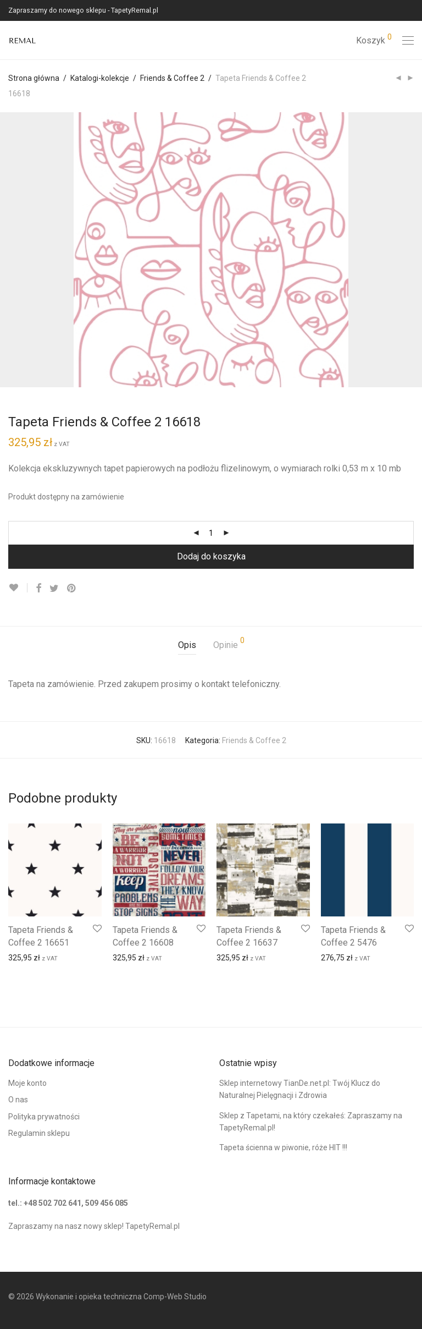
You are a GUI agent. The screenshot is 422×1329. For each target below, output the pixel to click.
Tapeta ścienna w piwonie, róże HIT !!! (283, 1147)
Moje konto (27, 1083)
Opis (187, 645)
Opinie (229, 643)
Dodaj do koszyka (211, 556)
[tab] (187, 645)
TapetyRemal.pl (152, 1226)
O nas (18, 1099)
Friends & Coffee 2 (172, 78)
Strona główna (33, 78)
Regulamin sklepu (39, 1133)
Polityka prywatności (44, 1116)
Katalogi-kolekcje (99, 78)
